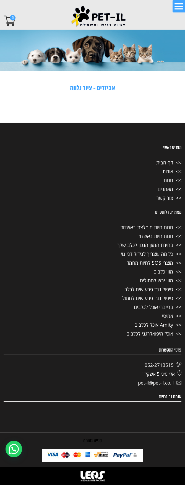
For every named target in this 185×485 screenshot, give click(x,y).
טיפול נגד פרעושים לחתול (147, 298)
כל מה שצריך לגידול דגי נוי (147, 254)
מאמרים (165, 189)
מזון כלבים (163, 271)
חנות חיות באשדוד (155, 236)
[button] (14, 449)
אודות (168, 171)
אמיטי (167, 316)
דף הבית (164, 162)
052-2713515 (163, 365)
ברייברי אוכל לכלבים (153, 307)
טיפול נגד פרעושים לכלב (148, 289)
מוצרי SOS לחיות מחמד (150, 262)
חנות (168, 180)
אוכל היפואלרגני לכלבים (149, 333)
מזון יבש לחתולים (156, 280)
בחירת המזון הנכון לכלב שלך (145, 245)
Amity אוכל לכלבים (153, 324)
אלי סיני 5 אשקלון (161, 373)
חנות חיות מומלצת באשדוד (147, 227)
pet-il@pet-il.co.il (159, 383)
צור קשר (165, 198)
